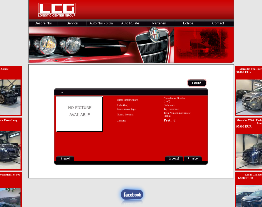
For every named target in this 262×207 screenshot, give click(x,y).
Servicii (72, 23)
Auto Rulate (130, 23)
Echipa (188, 23)
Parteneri (159, 23)
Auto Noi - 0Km (101, 23)
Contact (218, 23)
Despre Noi (43, 23)
